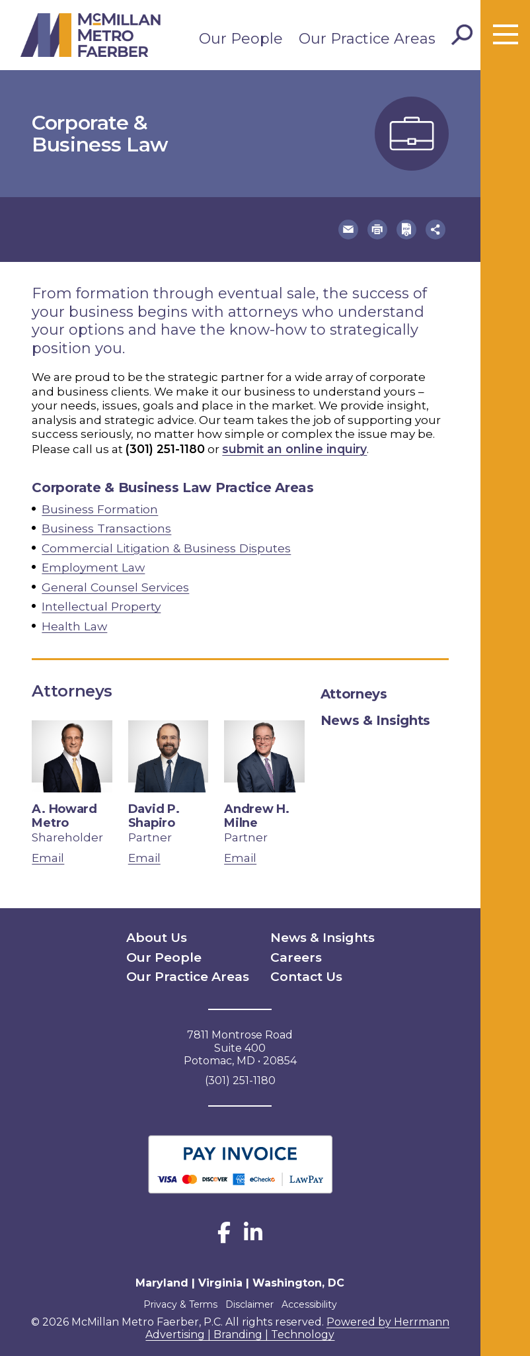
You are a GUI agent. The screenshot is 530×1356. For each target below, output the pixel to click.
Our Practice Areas (367, 39)
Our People (241, 39)
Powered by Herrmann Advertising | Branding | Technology (297, 1314)
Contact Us (300, 964)
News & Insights (314, 929)
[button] (362, 229)
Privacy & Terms (174, 1290)
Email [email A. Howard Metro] (48, 851)
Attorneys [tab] (354, 687)
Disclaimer (249, 1290)
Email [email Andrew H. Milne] (240, 851)
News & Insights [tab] (376, 714)
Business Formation (99, 506)
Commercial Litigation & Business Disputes (165, 544)
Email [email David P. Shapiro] (144, 851)
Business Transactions (106, 525)
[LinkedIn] (253, 1222)
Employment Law (93, 563)
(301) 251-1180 (165, 447)
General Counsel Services (114, 582)
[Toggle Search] (462, 35)
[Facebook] (224, 1222)
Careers (292, 947)
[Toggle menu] (505, 35)
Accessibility (316, 1290)
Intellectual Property (101, 600)
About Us (151, 929)
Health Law (74, 619)
